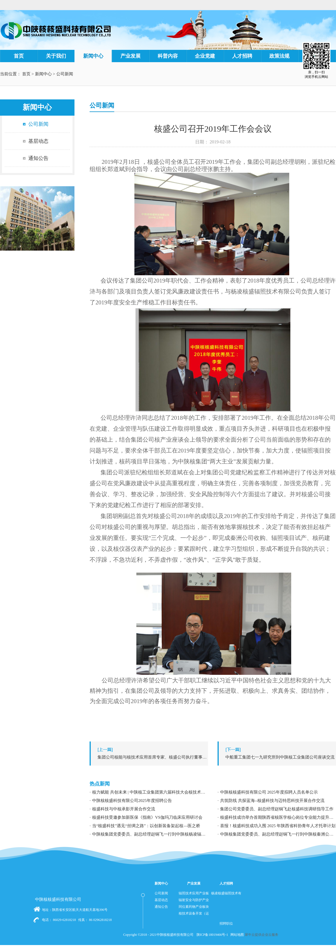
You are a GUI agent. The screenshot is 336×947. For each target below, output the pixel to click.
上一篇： (150, 757)
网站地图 (236, 935)
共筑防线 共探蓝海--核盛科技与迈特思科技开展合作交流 (272, 800)
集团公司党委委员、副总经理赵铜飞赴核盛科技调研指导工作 (276, 809)
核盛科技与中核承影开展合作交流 (123, 809)
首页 (19, 56)
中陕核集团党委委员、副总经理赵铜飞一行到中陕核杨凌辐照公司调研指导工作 (150, 834)
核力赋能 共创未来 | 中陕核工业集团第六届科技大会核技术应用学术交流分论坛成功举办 (150, 792)
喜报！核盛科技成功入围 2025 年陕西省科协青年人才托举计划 (278, 826)
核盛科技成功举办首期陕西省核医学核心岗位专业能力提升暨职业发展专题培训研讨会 (278, 817)
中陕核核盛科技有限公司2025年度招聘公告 (132, 800)
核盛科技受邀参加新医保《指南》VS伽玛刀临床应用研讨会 (147, 817)
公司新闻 (64, 74)
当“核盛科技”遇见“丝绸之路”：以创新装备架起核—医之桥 (146, 826)
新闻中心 (43, 74)
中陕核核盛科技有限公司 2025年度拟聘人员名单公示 (269, 792)
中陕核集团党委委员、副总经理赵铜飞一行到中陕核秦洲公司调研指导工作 (278, 834)
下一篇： (278, 757)
